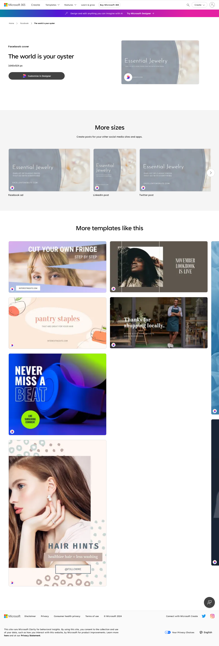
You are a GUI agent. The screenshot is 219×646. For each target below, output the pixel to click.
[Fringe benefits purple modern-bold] (41, 258)
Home (11, 23)
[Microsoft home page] (12, 616)
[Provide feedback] (209, 602)
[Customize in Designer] (36, 76)
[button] (199, 5)
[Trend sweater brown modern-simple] (41, 493)
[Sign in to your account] (212, 5)
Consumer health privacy (67, 616)
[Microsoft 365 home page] (14, 5)
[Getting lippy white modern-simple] (176, 366)
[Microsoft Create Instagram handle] (212, 616)
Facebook (24, 23)
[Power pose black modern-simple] (108, 492)
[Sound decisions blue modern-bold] (41, 345)
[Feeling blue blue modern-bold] (108, 298)
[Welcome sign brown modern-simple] (41, 532)
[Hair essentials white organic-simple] (41, 424)
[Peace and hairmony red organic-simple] (108, 560)
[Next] (211, 173)
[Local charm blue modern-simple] (108, 407)
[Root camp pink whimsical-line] (41, 296)
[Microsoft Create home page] (35, 5)
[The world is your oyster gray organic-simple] (49, 170)
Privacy (45, 616)
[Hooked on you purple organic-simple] (176, 273)
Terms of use (92, 616)
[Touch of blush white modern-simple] (176, 560)
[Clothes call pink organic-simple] (176, 476)
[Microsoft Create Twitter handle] (204, 616)
